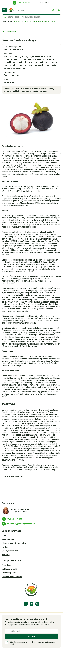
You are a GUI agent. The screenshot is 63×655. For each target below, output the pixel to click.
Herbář (5, 547)
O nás (4, 535)
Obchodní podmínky (10, 573)
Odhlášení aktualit (9, 569)
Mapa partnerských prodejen (14, 543)
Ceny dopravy (7, 565)
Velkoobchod (8, 539)
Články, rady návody (10, 551)
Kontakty (6, 555)
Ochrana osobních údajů (12, 576)
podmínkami (32, 642)
